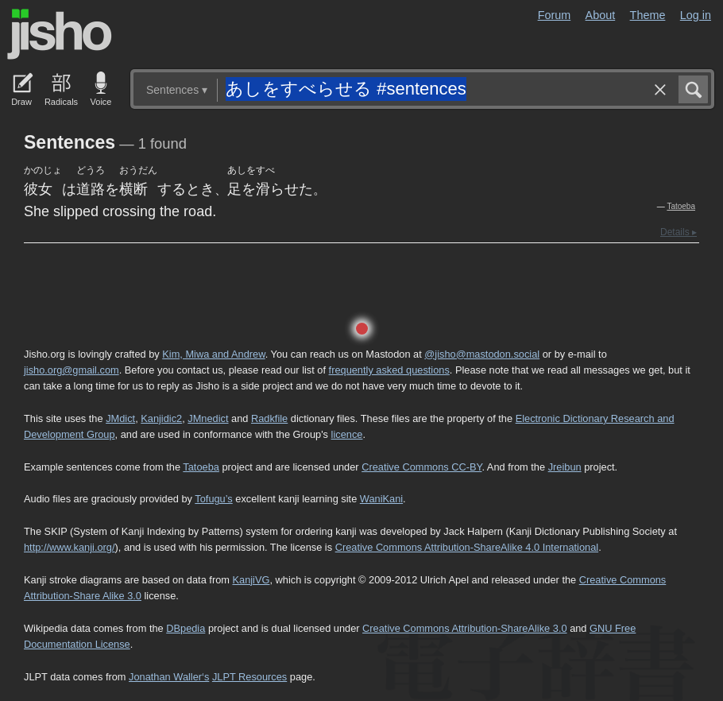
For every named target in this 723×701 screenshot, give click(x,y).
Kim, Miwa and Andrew (213, 354)
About (601, 15)
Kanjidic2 (161, 418)
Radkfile (269, 418)
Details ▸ (678, 232)
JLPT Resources (249, 677)
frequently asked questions (389, 370)
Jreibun (565, 467)
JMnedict (208, 418)
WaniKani (381, 499)
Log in (695, 15)
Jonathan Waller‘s (169, 677)
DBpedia (185, 628)
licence (347, 434)
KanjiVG (250, 580)
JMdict (120, 418)
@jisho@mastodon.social (481, 354)
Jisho (59, 34)
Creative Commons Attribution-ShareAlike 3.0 (464, 628)
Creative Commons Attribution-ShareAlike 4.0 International (466, 547)
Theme (648, 15)
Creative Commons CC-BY (421, 467)
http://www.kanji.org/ (69, 547)
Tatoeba (681, 206)
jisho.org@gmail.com (71, 370)
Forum (554, 15)
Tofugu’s (213, 499)
